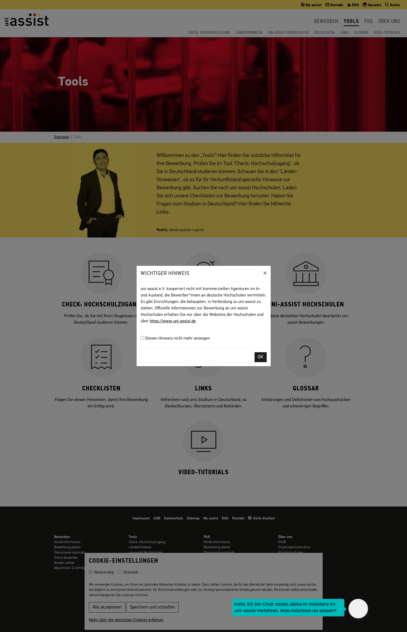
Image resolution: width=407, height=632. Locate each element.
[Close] (265, 273)
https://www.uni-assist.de (173, 321)
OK (260, 357)
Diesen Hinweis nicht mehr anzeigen (175, 338)
